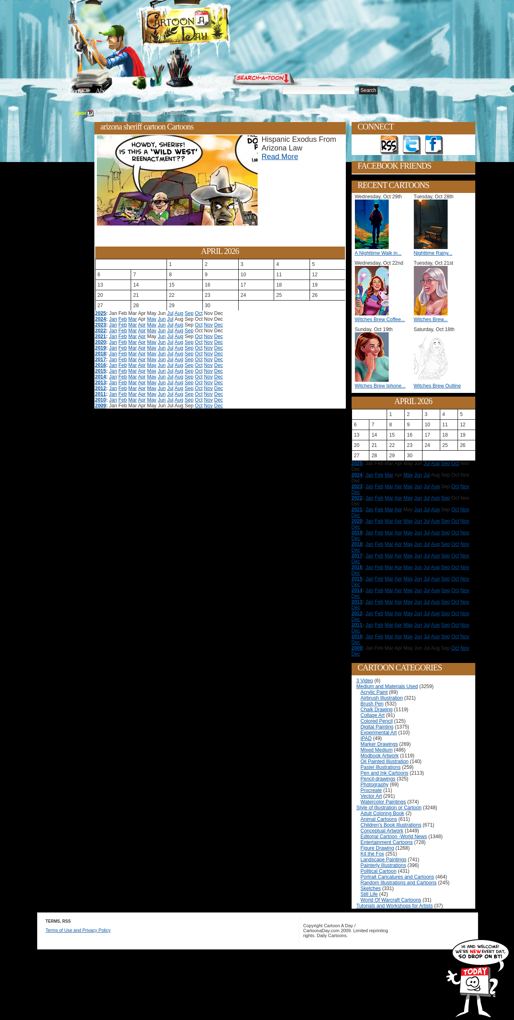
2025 (100, 313)
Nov (208, 325)
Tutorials (168, 91)
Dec (218, 325)
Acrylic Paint (374, 692)
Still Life (369, 894)
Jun (162, 319)
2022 (100, 331)
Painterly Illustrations (383, 865)
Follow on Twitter (412, 145)
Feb (122, 319)
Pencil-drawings (378, 779)
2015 (100, 371)
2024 (100, 319)
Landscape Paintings (383, 860)
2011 (100, 394)
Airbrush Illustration (382, 698)
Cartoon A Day (205, 27)
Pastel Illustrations (381, 767)
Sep (189, 313)
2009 (100, 406)
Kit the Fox (372, 854)
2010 (100, 400)
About (103, 91)
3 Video (365, 681)
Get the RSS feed (389, 145)
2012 (100, 388)
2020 (100, 342)
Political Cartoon (379, 871)
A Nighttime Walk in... (378, 253)
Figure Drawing (377, 848)
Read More (280, 157)
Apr (142, 325)
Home (76, 91)
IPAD (366, 738)
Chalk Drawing (377, 709)
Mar (132, 319)
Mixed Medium (377, 750)
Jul (170, 313)
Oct (199, 313)
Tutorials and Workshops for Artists (395, 906)
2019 (100, 348)
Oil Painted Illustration (385, 761)
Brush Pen (372, 704)
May (152, 319)
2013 (100, 382)
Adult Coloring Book (382, 813)
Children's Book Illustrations (391, 825)
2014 (100, 377)
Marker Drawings (379, 744)
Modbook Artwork (380, 756)
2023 (100, 325)
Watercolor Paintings (383, 802)
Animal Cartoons (379, 819)
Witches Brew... (431, 319)
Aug (178, 313)
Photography (375, 784)
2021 (100, 336)
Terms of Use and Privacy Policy (78, 930)
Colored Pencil (377, 721)
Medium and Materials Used (387, 686)
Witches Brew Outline (437, 386)
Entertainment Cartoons (387, 842)
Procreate (371, 790)
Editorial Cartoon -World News (394, 836)
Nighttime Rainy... (433, 253)
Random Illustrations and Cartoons (399, 883)
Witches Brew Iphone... (380, 386)
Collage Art (373, 715)
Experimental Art (379, 733)
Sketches (371, 888)
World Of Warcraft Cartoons (391, 900)
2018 (100, 354)
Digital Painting (377, 727)
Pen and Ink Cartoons (384, 773)
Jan (113, 319)
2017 (100, 359)
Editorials (134, 91)
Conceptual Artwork (382, 831)
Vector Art (371, 796)
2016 (100, 365)
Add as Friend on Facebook (434, 145)
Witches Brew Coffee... (380, 319)
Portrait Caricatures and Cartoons (397, 877)
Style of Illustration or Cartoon (389, 808)
